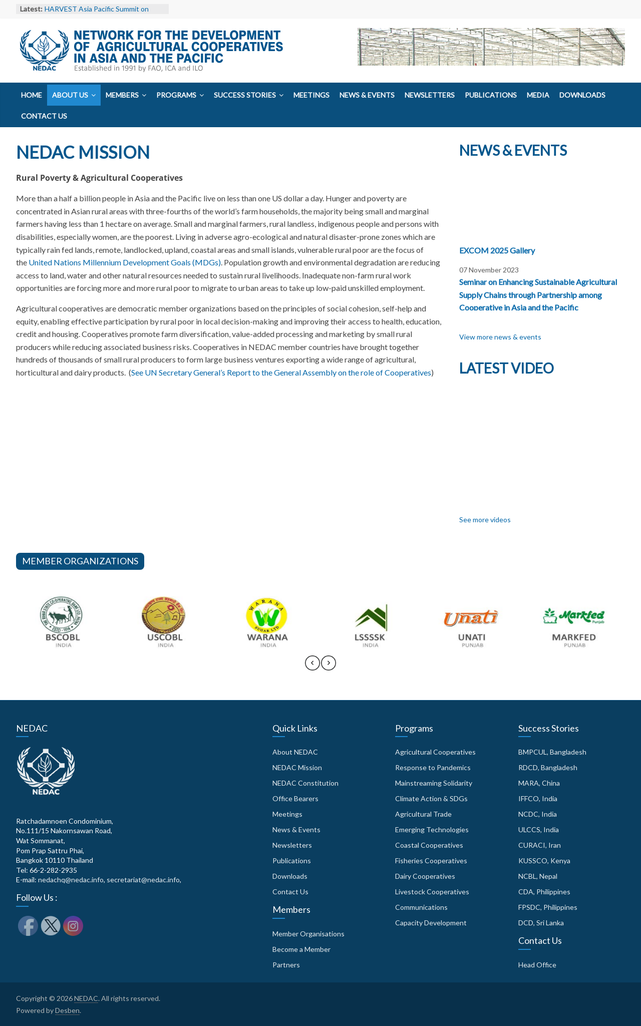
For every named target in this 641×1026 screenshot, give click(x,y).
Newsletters (430, 95)
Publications (491, 95)
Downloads (582, 95)
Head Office (537, 964)
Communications (421, 907)
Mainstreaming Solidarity (433, 783)
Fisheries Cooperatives (431, 860)
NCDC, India (537, 814)
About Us (70, 95)
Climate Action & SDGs (431, 798)
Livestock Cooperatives (432, 891)
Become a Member (301, 949)
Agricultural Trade (423, 814)
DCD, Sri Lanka (541, 922)
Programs (176, 95)
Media (538, 95)
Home (31, 95)
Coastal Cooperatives (429, 845)
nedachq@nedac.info (71, 879)
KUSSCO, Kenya (544, 860)
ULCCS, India (538, 829)
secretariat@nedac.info (143, 879)
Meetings (311, 95)
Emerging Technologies (432, 829)
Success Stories (245, 95)
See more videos (485, 519)
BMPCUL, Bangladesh (552, 752)
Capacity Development (431, 922)
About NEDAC (295, 752)
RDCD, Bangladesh (547, 767)
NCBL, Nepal (537, 876)
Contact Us (44, 116)
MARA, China (539, 783)
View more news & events (500, 336)
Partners (286, 964)
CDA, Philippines (544, 891)
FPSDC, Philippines (547, 907)
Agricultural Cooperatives (435, 752)
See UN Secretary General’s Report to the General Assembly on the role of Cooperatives (281, 372)
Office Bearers (295, 798)
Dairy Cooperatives (425, 876)
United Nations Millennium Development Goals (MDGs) (125, 262)
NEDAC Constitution (305, 783)
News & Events (367, 95)
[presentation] (312, 667)
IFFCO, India (537, 798)
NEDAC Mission (297, 767)
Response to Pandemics (433, 767)
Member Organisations (308, 933)
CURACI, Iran (539, 845)
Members (122, 95)
